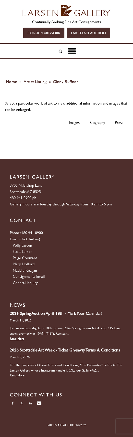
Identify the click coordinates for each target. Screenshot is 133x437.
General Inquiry (25, 282)
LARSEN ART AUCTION (88, 33)
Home (11, 81)
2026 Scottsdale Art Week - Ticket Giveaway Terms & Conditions (65, 350)
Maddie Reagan (25, 270)
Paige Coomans (25, 258)
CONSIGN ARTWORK (43, 33)
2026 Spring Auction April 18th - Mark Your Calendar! (56, 313)
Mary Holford (24, 264)
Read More (17, 339)
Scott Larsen (22, 251)
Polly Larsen (22, 245)
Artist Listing (36, 81)
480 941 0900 (20, 197)
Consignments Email (29, 276)
